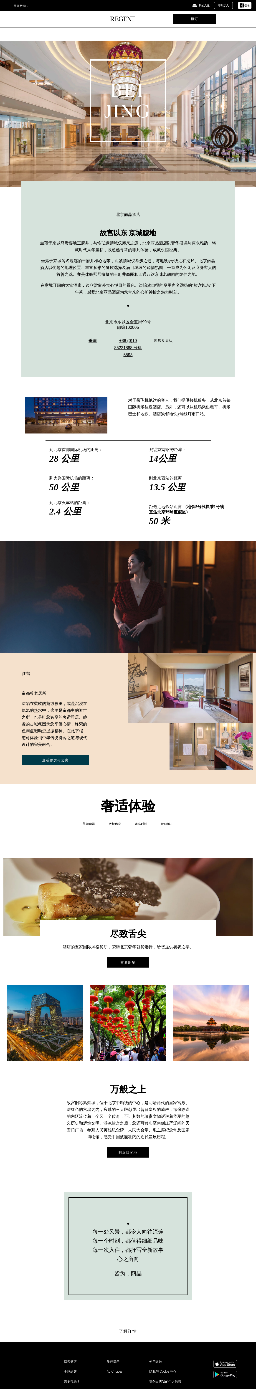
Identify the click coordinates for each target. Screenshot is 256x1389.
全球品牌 (70, 1371)
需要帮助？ (21, 6)
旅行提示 (113, 1362)
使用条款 (155, 1362)
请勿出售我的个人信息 (165, 1381)
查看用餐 (128, 962)
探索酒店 (70, 1362)
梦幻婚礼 (167, 824)
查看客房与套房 (55, 760)
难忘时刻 (141, 824)
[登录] (244, 5)
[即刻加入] (223, 5)
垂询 (93, 342)
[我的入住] (201, 5)
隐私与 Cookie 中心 (162, 1371)
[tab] (115, 825)
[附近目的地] (128, 1152)
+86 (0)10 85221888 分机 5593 (128, 349)
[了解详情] (128, 1331)
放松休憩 (115, 824)
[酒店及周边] (163, 342)
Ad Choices (114, 1371)
